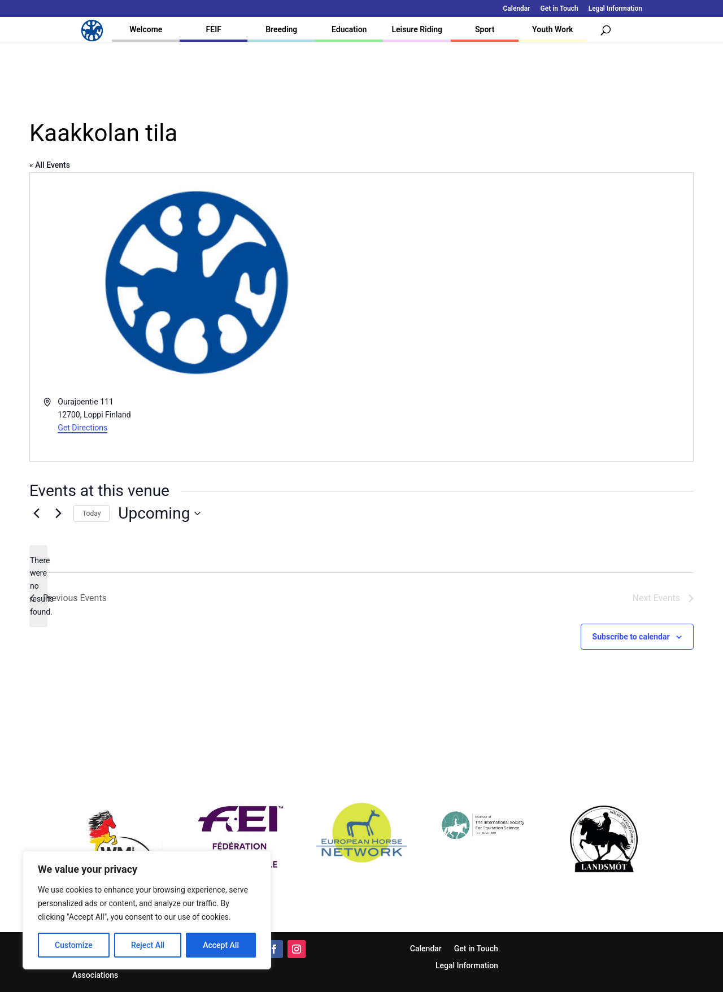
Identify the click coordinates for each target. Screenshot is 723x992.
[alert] (38, 586)
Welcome (145, 29)
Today (91, 513)
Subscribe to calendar (631, 636)
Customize (74, 945)
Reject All (147, 945)
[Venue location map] (526, 317)
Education (349, 29)
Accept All (221, 945)
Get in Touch (559, 8)
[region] (147, 910)
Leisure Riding (416, 29)
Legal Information (615, 8)
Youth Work (552, 29)
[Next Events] (58, 513)
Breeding (281, 29)
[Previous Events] (36, 513)
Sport (484, 29)
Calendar (516, 8)
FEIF (213, 29)
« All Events (49, 164)
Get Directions (82, 427)
